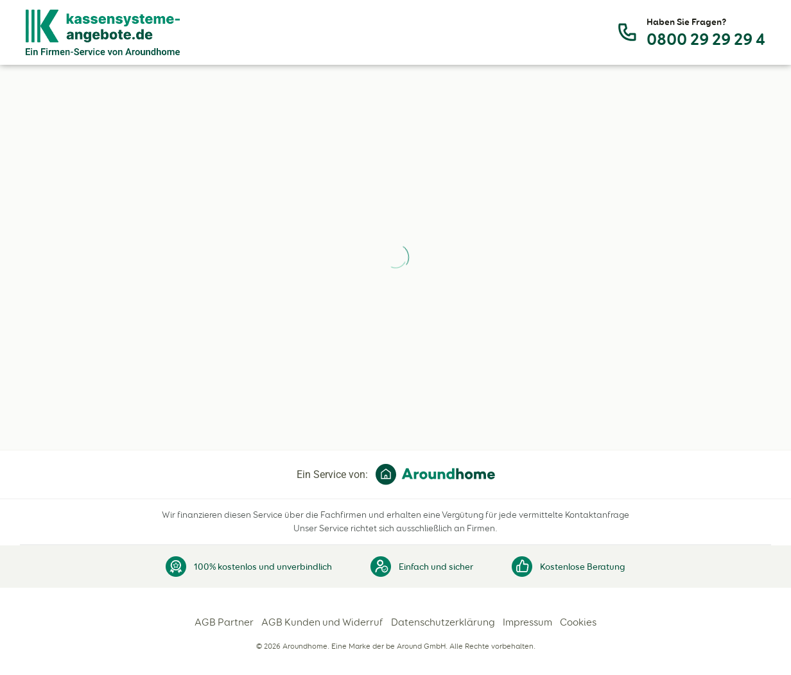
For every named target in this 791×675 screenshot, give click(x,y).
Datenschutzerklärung (443, 622)
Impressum (527, 622)
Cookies (578, 622)
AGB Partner (224, 622)
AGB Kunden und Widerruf (322, 622)
